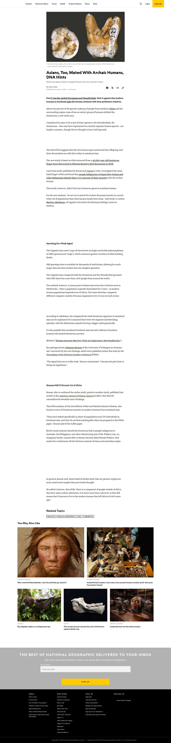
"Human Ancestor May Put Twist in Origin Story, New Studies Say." (88, 341)
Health (62, 4)
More (95, 4)
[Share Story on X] (112, 88)
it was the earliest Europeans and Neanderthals (73, 98)
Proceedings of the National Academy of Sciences (68, 355)
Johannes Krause (73, 348)
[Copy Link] (123, 88)
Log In (147, 4)
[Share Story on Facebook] (107, 88)
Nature (90, 171)
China (112, 109)
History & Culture (41, 4)
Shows (87, 4)
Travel (54, 4)
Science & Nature (75, 4)
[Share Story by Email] (117, 88)
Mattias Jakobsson (55, 202)
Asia (69, 102)
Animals (29, 4)
